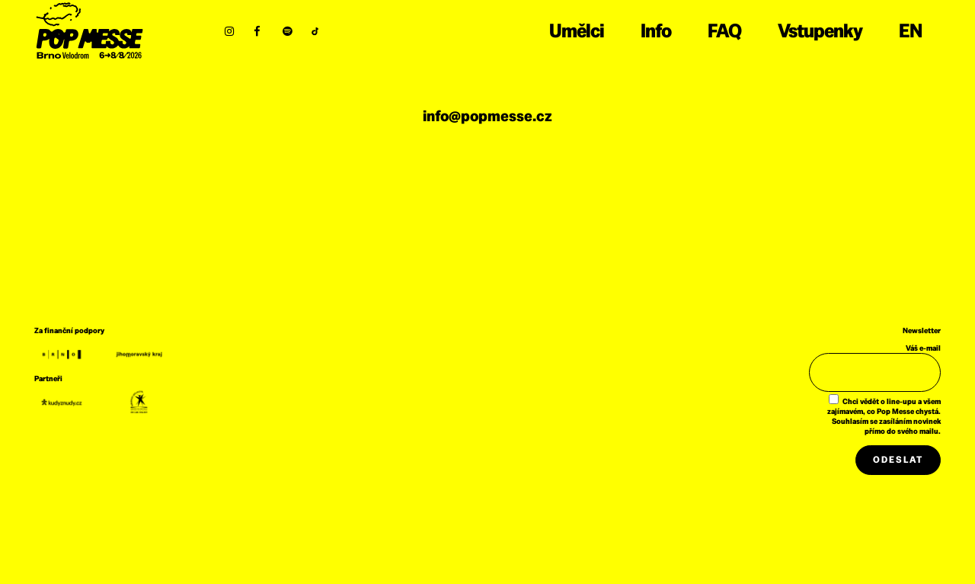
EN (910, 30)
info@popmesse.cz (487, 116)
